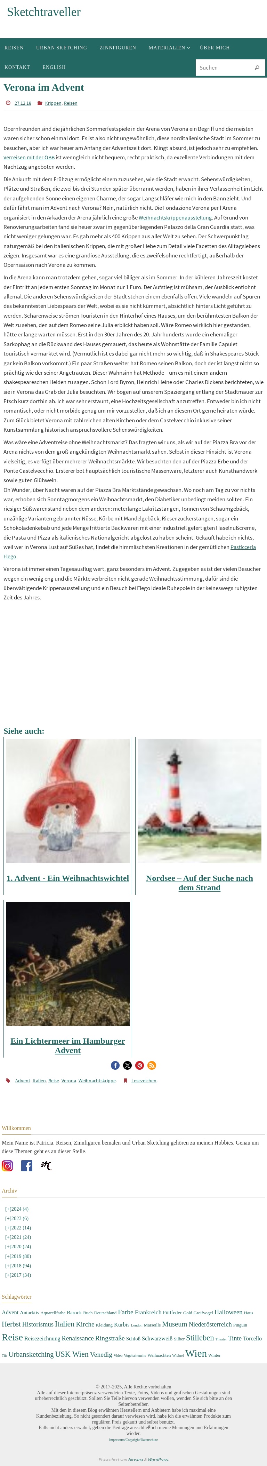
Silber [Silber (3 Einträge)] (179, 1338)
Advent (21, 1080)
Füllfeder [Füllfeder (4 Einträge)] (172, 1312)
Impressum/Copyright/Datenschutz (133, 1440)
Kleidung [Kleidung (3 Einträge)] (104, 1325)
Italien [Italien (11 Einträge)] (64, 1324)
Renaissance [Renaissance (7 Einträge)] (78, 1338)
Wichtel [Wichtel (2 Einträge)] (178, 1355)
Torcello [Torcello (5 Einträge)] (252, 1338)
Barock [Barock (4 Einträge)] (74, 1312)
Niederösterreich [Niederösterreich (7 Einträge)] (210, 1324)
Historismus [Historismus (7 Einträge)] (38, 1324)
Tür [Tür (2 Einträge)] (4, 1355)
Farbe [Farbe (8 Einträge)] (126, 1312)
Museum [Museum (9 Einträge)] (174, 1324)
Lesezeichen (129, 1080)
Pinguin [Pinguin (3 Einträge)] (240, 1325)
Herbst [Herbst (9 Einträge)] (11, 1324)
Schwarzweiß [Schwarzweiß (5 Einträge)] (157, 1338)
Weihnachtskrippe (87, 1080)
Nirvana (135, 1460)
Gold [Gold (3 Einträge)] (187, 1312)
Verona (62, 1080)
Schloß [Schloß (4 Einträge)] (133, 1338)
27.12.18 (22, 103)
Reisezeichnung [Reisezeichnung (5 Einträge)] (42, 1338)
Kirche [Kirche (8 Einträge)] (85, 1324)
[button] (115, 1065)
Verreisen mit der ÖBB (29, 157)
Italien (36, 1080)
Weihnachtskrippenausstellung (176, 217)
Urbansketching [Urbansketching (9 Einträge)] (31, 1354)
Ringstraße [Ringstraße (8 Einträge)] (110, 1338)
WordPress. (158, 1460)
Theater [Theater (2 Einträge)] (221, 1339)
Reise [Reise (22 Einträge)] (12, 1337)
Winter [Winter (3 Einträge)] (214, 1355)
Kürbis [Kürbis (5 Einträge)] (122, 1324)
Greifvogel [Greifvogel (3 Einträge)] (203, 1312)
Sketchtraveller (44, 12)
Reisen (66, 103)
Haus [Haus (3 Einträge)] (248, 1312)
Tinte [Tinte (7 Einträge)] (235, 1338)
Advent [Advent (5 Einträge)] (10, 1312)
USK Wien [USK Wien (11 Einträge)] (72, 1354)
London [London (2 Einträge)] (137, 1325)
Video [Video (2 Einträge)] (118, 1355)
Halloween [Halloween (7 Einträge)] (229, 1312)
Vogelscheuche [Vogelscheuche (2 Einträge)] (135, 1355)
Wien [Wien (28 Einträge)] (196, 1353)
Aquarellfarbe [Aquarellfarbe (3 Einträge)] (52, 1312)
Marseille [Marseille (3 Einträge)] (152, 1325)
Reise (49, 1080)
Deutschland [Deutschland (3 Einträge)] (105, 1312)
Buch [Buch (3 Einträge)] (87, 1312)
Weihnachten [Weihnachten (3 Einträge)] (159, 1355)
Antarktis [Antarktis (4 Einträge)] (29, 1312)
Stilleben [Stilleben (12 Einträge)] (200, 1337)
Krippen (50, 103)
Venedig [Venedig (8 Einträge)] (101, 1354)
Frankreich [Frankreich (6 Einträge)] (148, 1312)
